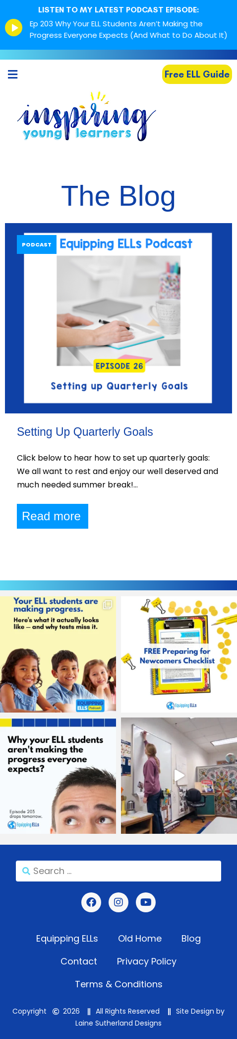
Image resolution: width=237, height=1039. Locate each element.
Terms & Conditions (119, 984)
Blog (191, 938)
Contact (78, 961)
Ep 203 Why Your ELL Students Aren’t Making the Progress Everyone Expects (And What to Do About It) (129, 29)
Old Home (140, 938)
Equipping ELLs (67, 938)
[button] (12, 74)
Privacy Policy (147, 961)
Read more (51, 516)
